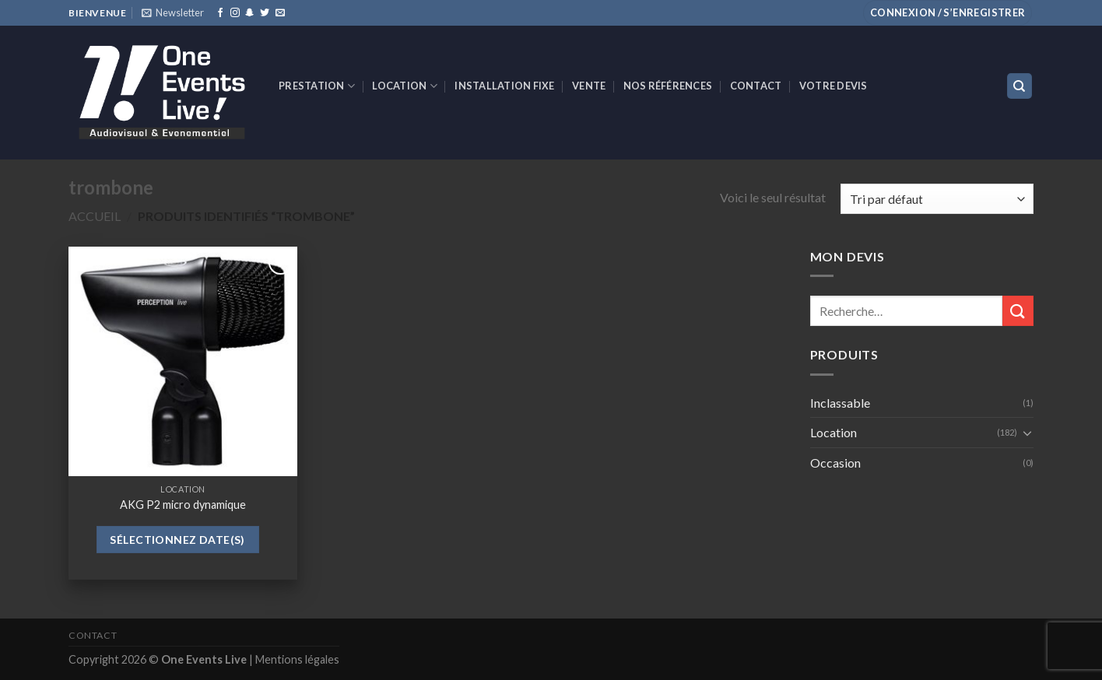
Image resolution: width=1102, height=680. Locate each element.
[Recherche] (1020, 86)
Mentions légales (297, 659)
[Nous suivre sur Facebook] (220, 13)
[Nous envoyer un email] (280, 13)
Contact (756, 85)
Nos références (668, 85)
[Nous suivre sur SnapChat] (249, 13)
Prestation (317, 86)
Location (404, 86)
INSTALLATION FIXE (504, 85)
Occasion (835, 462)
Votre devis (833, 85)
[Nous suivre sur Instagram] (235, 13)
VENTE (588, 85)
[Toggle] (1027, 432)
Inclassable (840, 402)
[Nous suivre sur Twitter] (264, 13)
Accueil (94, 216)
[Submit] (1018, 311)
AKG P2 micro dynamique (183, 504)
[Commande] (937, 199)
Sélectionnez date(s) (177, 539)
